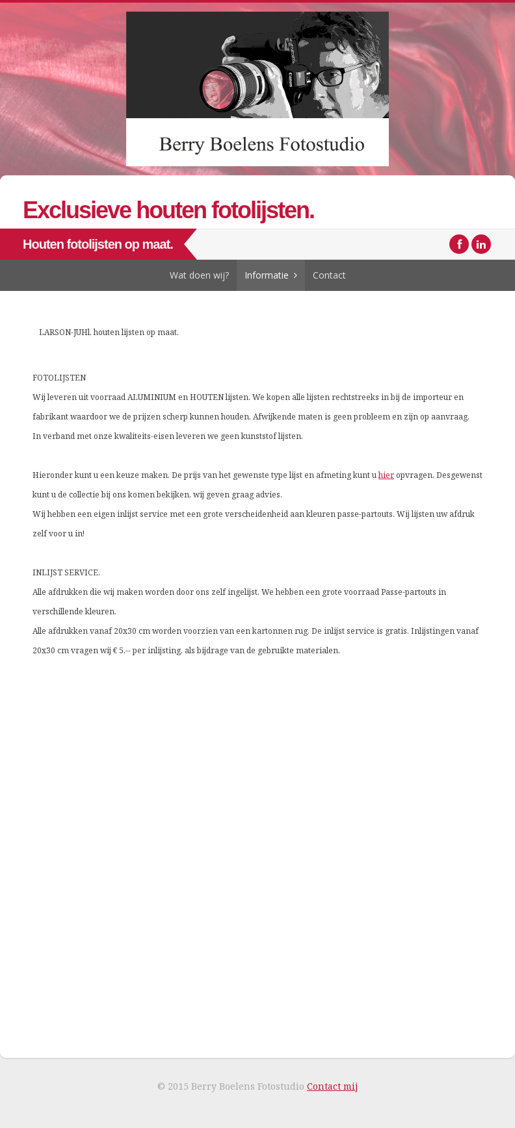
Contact (329, 275)
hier (386, 475)
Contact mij (332, 1086)
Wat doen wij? (199, 275)
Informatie (266, 275)
